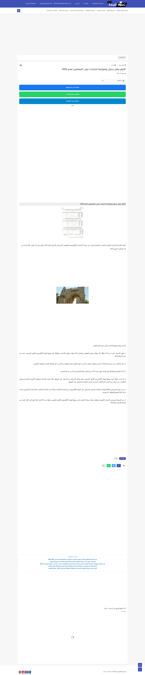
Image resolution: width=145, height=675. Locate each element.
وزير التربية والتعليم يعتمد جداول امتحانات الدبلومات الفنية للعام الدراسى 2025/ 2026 (72, 559)
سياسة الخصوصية (98, 3)
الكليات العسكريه (52, 10)
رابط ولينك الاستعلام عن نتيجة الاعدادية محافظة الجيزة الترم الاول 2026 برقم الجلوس (72, 566)
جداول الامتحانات (63, 10)
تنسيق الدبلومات (90, 10)
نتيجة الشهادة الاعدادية (77, 10)
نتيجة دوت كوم (107, 671)
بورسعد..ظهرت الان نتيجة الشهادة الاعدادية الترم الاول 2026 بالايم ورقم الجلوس (72, 561)
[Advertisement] (72, 39)
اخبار (113, 65)
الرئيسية (122, 65)
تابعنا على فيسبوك (72, 87)
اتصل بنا (85, 3)
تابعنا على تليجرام (72, 101)
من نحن (77, 3)
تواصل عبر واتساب (72, 94)
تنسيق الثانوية (111, 10)
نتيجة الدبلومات (100, 10)
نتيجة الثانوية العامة (122, 10)
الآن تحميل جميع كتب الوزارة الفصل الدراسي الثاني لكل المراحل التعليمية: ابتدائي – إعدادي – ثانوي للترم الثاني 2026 (72, 564)
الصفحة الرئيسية (31, 3)
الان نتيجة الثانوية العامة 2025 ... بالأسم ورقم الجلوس (55, 3)
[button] (119, 465)
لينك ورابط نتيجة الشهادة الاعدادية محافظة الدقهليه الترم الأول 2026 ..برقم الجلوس (72, 568)
